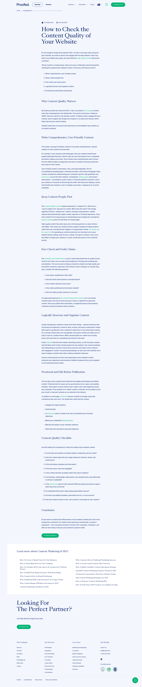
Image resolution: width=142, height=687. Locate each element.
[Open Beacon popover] (135, 680)
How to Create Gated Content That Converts (93, 563)
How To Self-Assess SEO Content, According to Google (97, 585)
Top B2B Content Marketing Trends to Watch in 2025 (96, 571)
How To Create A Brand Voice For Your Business (38, 560)
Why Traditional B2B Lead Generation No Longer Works (41, 580)
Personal (48, 4)
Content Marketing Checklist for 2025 (34, 587)
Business (37, 4)
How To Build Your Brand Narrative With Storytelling (40, 573)
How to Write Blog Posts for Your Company (36, 563)
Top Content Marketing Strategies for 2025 (92, 578)
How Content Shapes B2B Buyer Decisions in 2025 (39, 583)
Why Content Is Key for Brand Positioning (36, 576)
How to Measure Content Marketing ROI (91, 581)
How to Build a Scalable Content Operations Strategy (96, 567)
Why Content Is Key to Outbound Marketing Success (96, 560)
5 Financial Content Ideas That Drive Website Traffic (96, 574)
